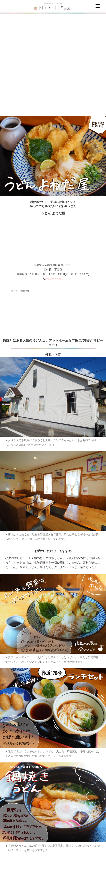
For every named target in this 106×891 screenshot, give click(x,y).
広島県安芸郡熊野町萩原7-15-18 (53, 265)
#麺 (27, 291)
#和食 (22, 291)
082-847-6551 (54, 278)
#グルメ (14, 291)
